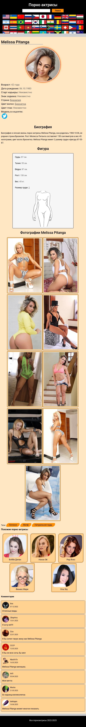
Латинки (13, 525)
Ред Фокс (71, 559)
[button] (25, 265)
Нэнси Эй (43, 559)
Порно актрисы (43, 4)
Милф (25, 525)
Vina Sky (64, 589)
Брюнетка (20, 103)
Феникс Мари (22, 589)
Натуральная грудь (43, 525)
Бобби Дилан (15, 559)
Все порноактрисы (38, 720)
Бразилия (15, 100)
